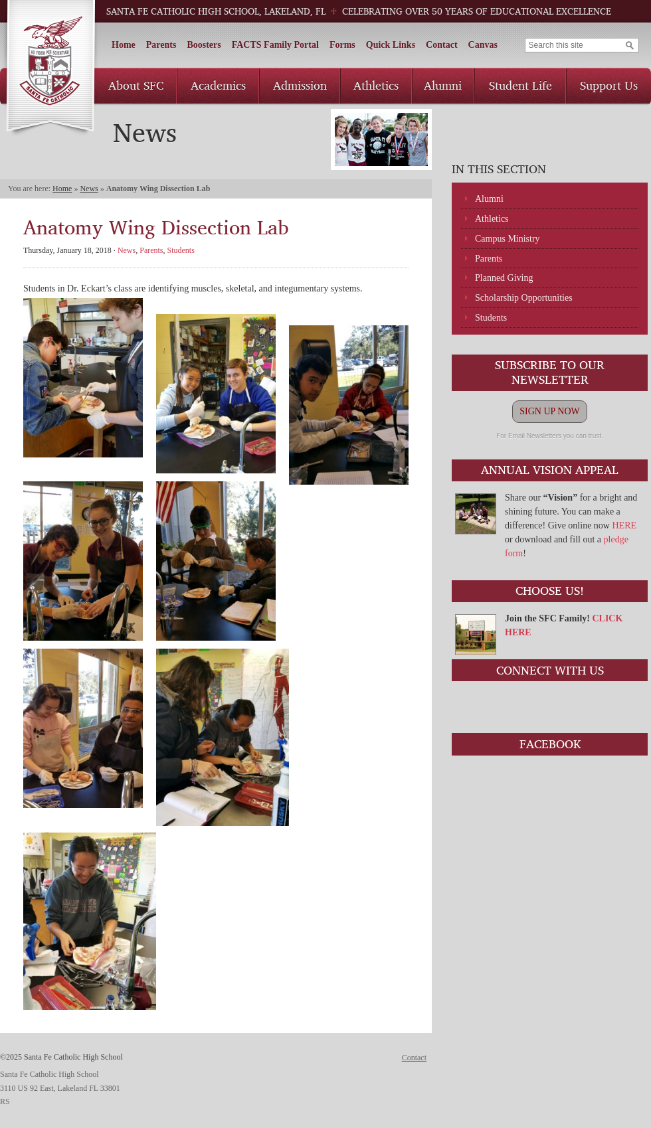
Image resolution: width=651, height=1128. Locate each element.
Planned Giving (504, 278)
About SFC (135, 85)
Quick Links (390, 45)
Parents (161, 45)
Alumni (443, 85)
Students (491, 318)
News (89, 188)
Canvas (483, 45)
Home (124, 45)
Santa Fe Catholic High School (50, 68)
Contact (441, 45)
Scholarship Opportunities (524, 298)
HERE (624, 525)
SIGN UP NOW (549, 411)
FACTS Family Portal (275, 45)
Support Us (609, 85)
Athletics (376, 85)
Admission (300, 85)
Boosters (204, 45)
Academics (218, 85)
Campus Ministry (507, 239)
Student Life (520, 85)
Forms (342, 45)
